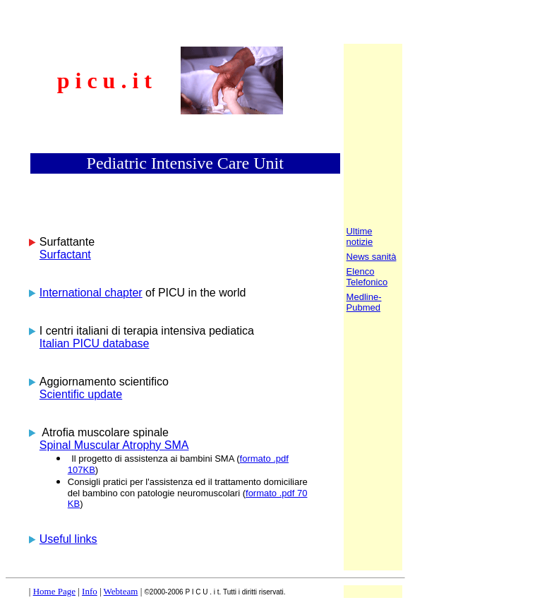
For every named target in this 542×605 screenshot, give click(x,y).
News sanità (372, 256)
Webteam (121, 591)
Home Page (54, 591)
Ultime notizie (360, 236)
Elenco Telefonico (367, 276)
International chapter (91, 293)
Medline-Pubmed (364, 302)
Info (89, 591)
